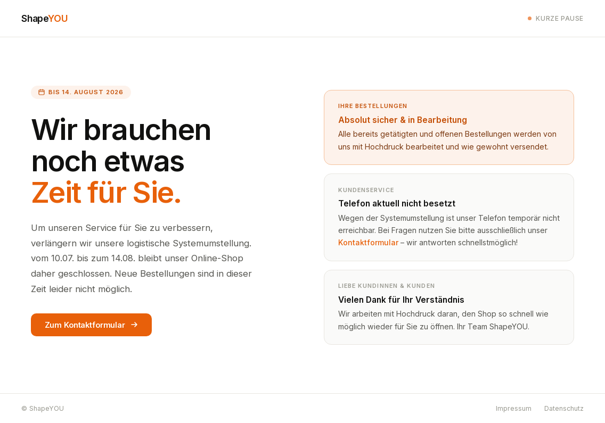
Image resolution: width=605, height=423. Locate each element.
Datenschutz (564, 408)
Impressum (514, 408)
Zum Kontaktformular (91, 324)
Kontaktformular (368, 242)
